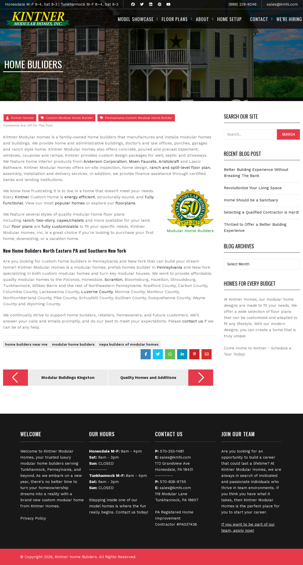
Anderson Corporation (105, 161)
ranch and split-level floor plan (179, 167)
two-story (45, 220)
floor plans (22, 226)
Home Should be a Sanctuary (251, 200)
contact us (192, 321)
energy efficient (79, 197)
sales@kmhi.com (282, 4)
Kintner (22, 197)
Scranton (113, 279)
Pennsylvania (169, 267)
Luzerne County (97, 291)
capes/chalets (70, 220)
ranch (28, 220)
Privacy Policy (33, 518)
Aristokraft (169, 161)
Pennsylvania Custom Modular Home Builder (138, 118)
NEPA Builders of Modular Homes (129, 344)
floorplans (125, 203)
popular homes (70, 203)
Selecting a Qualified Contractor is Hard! (261, 212)
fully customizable (60, 226)
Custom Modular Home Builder (69, 118)
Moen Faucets (142, 161)
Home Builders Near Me (26, 344)
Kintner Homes (22, 118)
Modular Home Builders (73, 344)
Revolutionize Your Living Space (253, 188)
